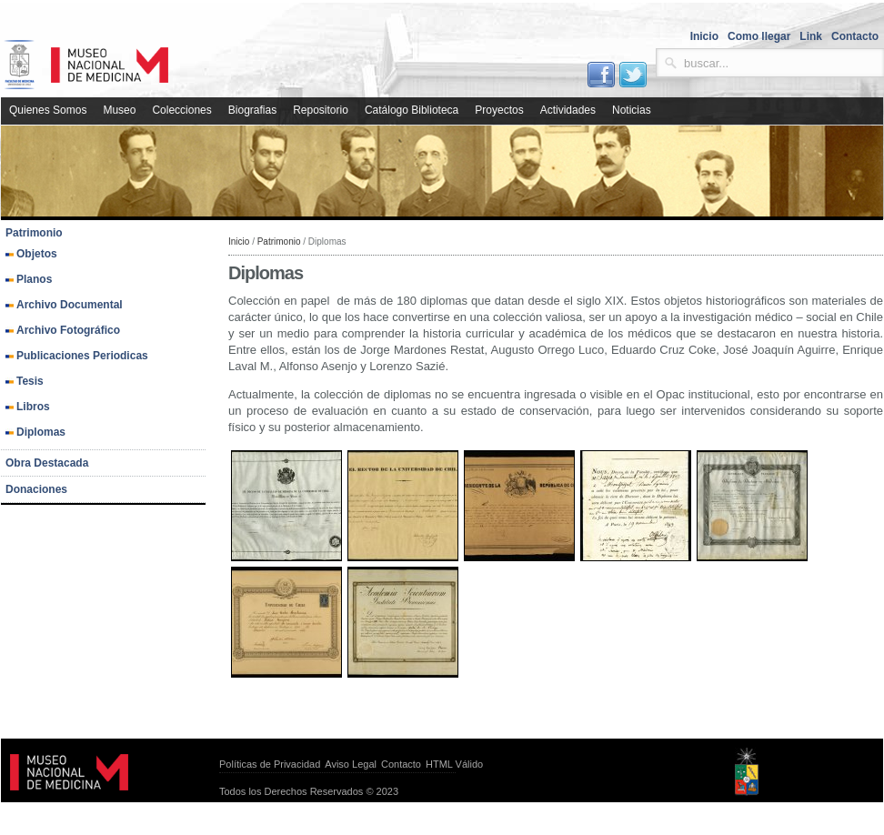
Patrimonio (279, 241)
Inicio (238, 241)
